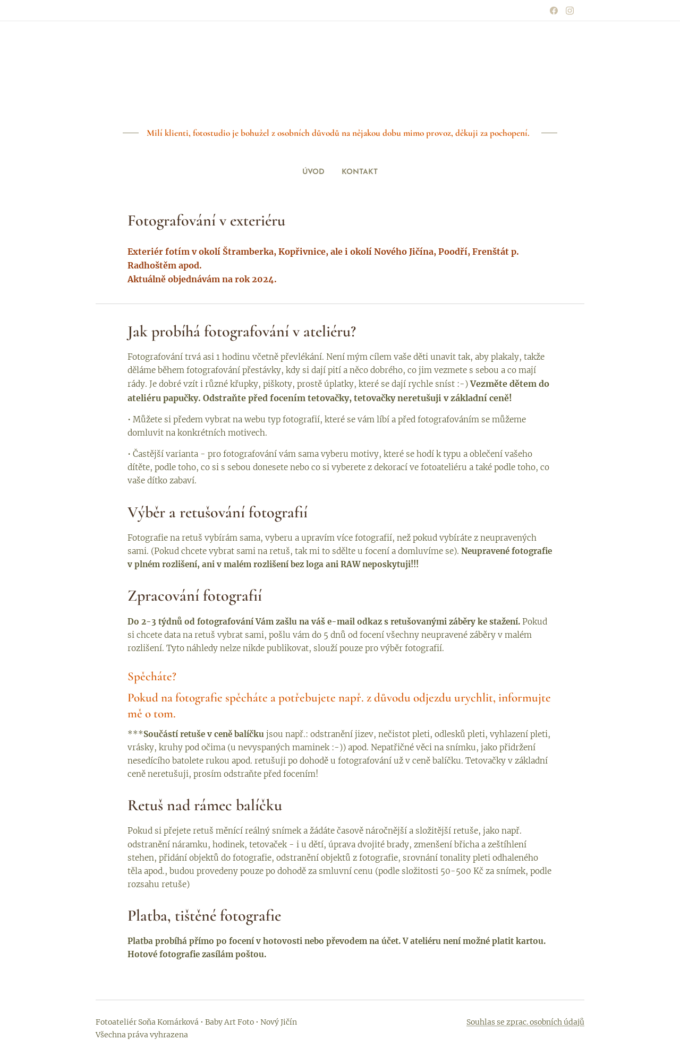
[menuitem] (336, 172)
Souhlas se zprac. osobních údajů (525, 1022)
